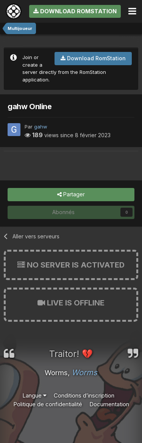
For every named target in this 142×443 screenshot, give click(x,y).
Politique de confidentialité (47, 404)
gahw (40, 127)
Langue (34, 395)
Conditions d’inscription (84, 395)
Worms (84, 372)
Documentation (109, 404)
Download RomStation (75, 11)
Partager (71, 194)
